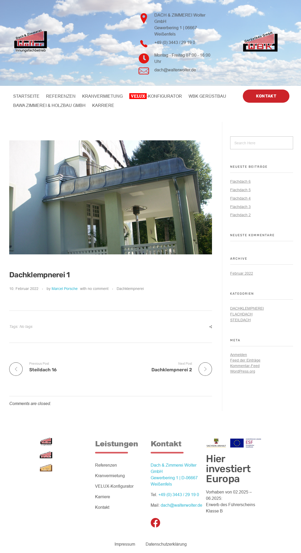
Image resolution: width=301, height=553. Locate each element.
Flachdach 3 (240, 207)
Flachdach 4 (240, 198)
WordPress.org (242, 371)
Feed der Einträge (245, 360)
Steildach (240, 320)
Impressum (125, 544)
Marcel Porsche (65, 289)
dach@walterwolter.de (175, 70)
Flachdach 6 (240, 181)
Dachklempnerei (130, 289)
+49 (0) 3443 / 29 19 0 (174, 42)
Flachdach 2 (240, 215)
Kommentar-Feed (245, 366)
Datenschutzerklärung (166, 544)
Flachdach (241, 314)
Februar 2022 (241, 273)
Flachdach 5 (240, 190)
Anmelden (238, 355)
